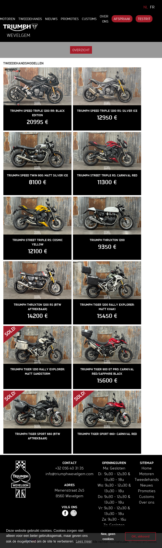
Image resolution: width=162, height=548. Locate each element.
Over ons (104, 18)
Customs (89, 19)
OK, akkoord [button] (140, 536)
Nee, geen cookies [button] (108, 536)
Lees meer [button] (84, 541)
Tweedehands (30, 19)
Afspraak (122, 19)
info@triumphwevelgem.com (69, 473)
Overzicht (81, 50)
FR (152, 7)
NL (145, 7)
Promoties (70, 19)
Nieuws (51, 19)
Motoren (146, 473)
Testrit (144, 19)
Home (147, 468)
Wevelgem (18, 35)
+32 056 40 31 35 (69, 468)
